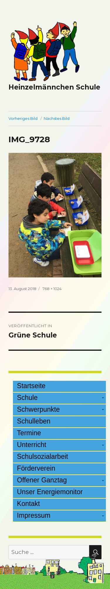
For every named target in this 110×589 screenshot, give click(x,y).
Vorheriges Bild (23, 118)
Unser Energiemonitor (50, 492)
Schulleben (33, 421)
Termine (29, 433)
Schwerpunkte (38, 409)
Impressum (33, 515)
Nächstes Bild (57, 118)
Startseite (31, 386)
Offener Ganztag (42, 480)
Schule (27, 397)
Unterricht (31, 445)
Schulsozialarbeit (42, 456)
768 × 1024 (52, 288)
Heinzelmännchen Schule (54, 87)
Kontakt (28, 503)
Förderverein (36, 468)
